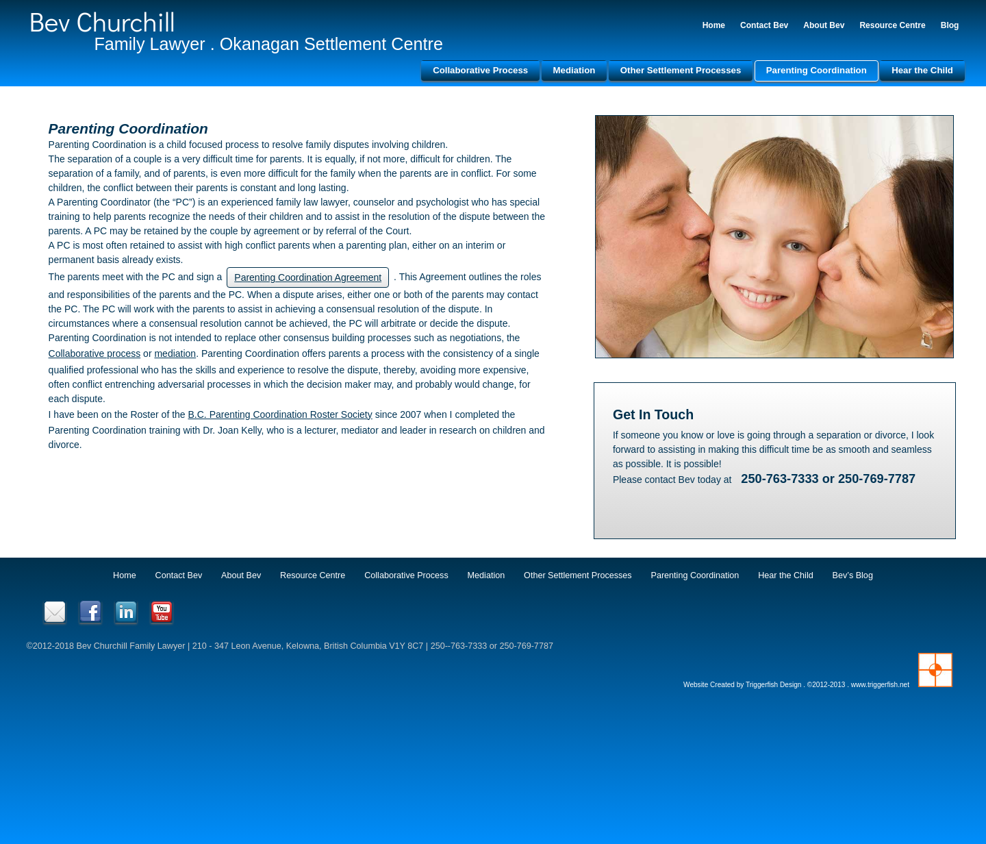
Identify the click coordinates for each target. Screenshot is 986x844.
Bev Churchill (104, 21)
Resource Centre (891, 25)
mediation (177, 353)
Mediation (572, 70)
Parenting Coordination (814, 70)
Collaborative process (96, 353)
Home (711, 25)
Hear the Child (921, 70)
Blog (948, 25)
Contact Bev (763, 25)
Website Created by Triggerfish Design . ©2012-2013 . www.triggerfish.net (795, 684)
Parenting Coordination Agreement (309, 277)
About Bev (822, 25)
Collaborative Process (479, 70)
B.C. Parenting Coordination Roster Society (282, 413)
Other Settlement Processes (679, 70)
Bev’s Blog (853, 574)
